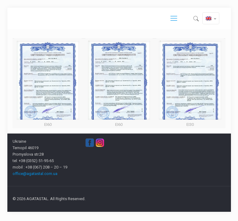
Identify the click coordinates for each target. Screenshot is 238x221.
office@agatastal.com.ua (35, 173)
